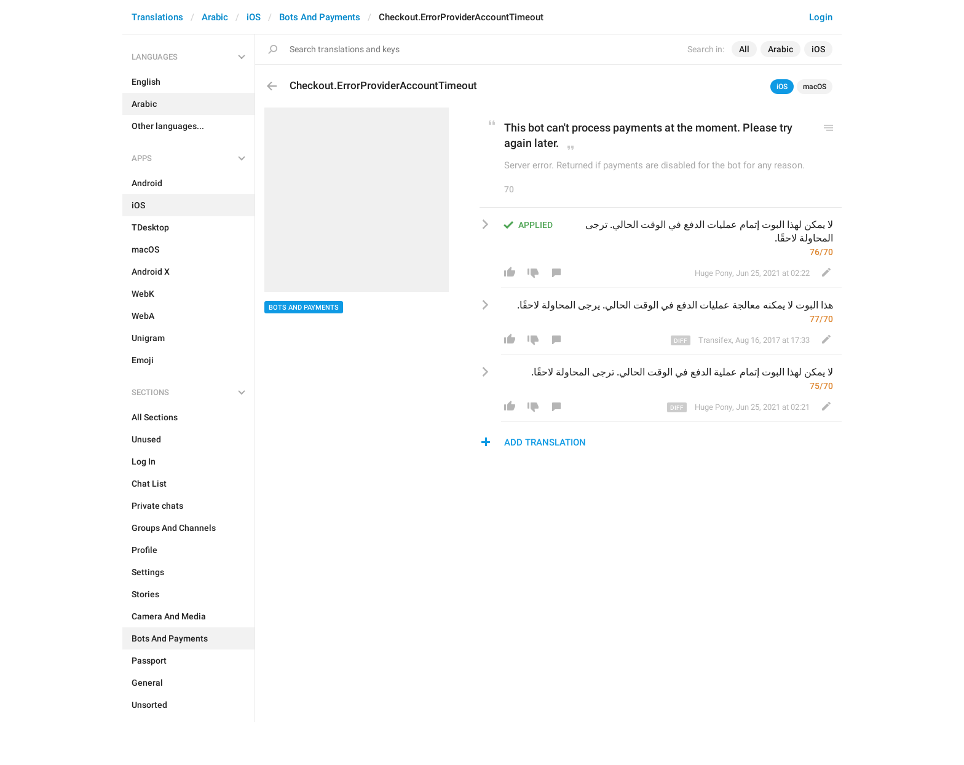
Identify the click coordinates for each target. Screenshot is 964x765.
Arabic (215, 17)
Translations (157, 17)
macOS (814, 86)
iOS (254, 17)
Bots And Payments (319, 17)
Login (820, 17)
